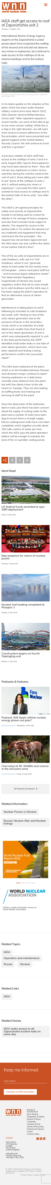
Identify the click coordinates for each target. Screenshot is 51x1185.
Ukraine (25, 964)
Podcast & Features (35, 1129)
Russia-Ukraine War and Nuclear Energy (25, 822)
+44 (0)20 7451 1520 (15, 1158)
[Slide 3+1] (33, 883)
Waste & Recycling (35, 1127)
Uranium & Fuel (33, 1124)
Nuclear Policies (34, 1119)
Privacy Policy (26, 1175)
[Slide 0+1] (18, 883)
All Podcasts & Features (24, 789)
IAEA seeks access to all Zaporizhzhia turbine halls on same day (22, 1032)
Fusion (30, 1132)
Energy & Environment (32, 1111)
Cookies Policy (39, 1175)
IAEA (7, 952)
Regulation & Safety (35, 1117)
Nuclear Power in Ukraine (20, 812)
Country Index (33, 1134)
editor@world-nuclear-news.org (13, 1155)
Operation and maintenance (21, 958)
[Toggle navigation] (45, 4)
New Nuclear (32, 1114)
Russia (8, 964)
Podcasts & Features (8, 725)
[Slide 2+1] (28, 883)
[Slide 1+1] (23, 883)
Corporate (31, 1122)
